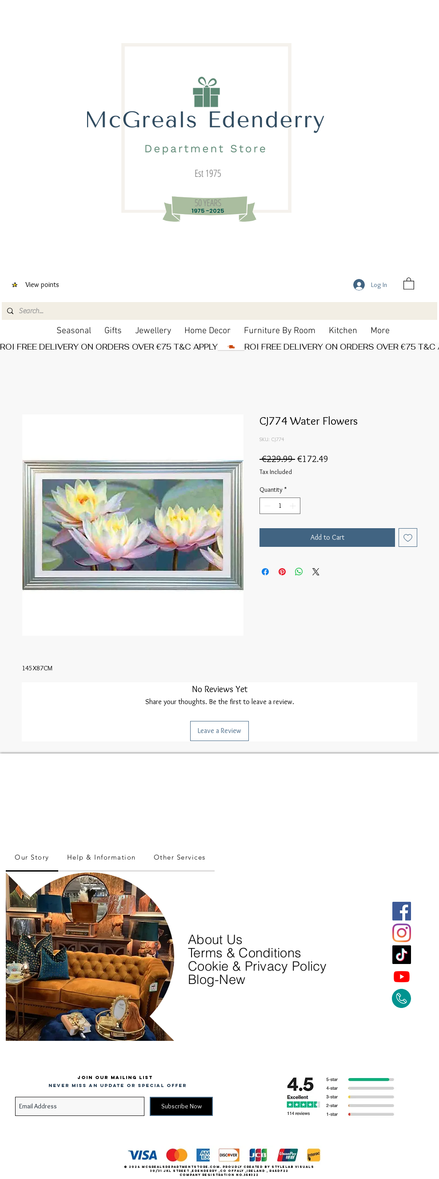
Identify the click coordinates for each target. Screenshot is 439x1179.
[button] (408, 283)
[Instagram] (401, 933)
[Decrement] (266, 506)
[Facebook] (401, 911)
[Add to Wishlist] (408, 537)
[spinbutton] (280, 506)
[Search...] (219, 311)
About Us (217, 939)
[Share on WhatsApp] (299, 571)
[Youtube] (401, 976)
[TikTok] (401, 954)
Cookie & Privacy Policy (257, 966)
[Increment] (293, 506)
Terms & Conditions (244, 952)
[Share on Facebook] (265, 571)
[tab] (32, 858)
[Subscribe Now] (181, 1106)
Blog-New (216, 979)
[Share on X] (316, 571)
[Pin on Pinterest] (282, 571)
